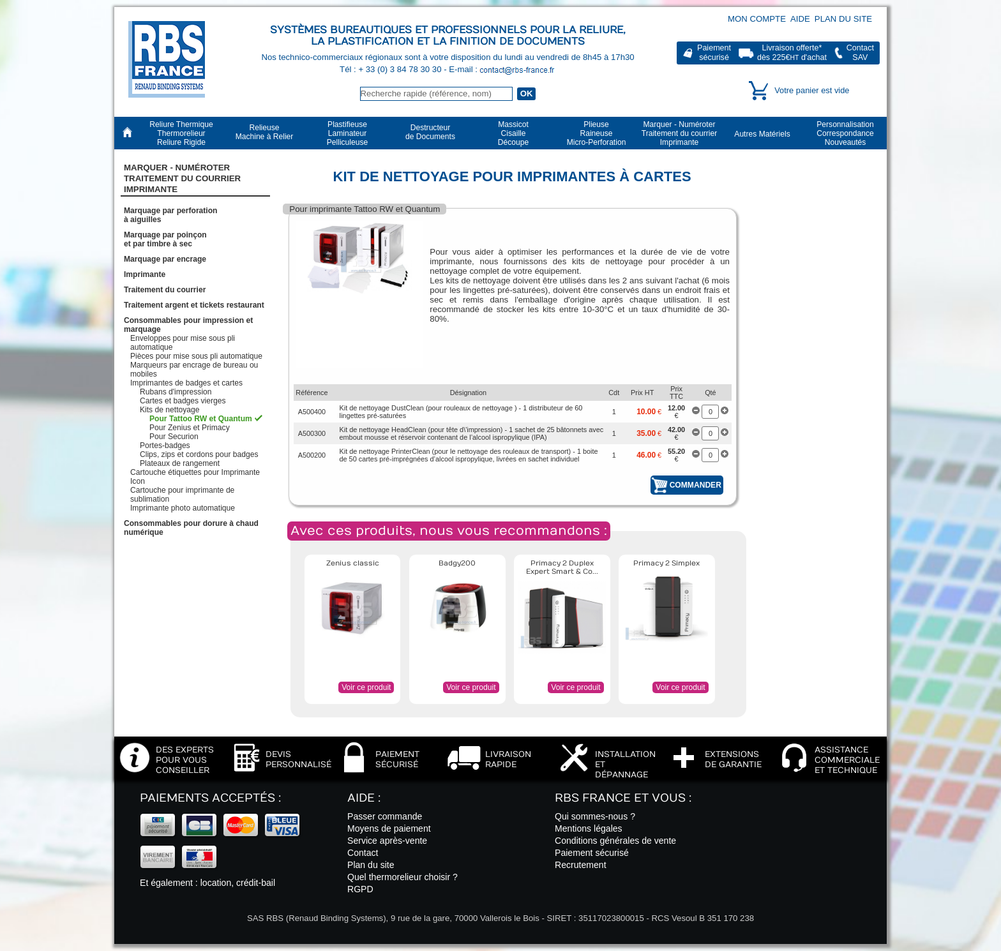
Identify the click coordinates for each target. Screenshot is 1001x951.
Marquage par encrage (165, 259)
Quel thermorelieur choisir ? (402, 877)
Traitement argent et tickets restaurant (194, 305)
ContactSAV (860, 52)
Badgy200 (457, 563)
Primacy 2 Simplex (666, 563)
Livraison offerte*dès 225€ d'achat (792, 52)
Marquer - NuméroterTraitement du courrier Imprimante (182, 179)
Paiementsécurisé (714, 52)
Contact (363, 853)
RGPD (360, 889)
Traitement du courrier (165, 289)
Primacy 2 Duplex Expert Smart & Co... (562, 567)
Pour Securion (174, 436)
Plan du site (843, 19)
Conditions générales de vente (615, 840)
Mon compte (757, 19)
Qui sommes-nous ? (595, 816)
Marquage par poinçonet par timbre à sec (165, 239)
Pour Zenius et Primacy (189, 427)
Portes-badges (165, 445)
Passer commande (384, 816)
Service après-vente (387, 840)
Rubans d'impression (176, 391)
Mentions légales (588, 828)
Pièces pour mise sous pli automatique (196, 356)
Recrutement (580, 865)
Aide (800, 19)
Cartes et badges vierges (182, 400)
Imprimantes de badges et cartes (186, 382)
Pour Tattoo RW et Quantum (200, 418)
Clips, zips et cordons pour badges (199, 454)
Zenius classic (352, 563)
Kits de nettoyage (169, 409)
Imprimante (144, 274)
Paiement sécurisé (592, 853)
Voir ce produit (366, 687)
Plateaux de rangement (180, 463)
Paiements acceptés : (210, 798)
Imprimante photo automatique (182, 508)
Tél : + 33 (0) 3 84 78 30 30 (392, 69)
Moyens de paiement (389, 828)
